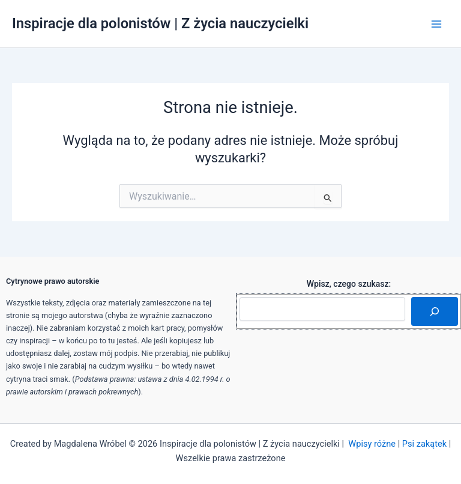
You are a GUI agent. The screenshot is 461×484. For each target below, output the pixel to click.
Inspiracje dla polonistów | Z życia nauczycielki (160, 23)
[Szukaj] (434, 311)
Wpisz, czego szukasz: (349, 284)
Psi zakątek (424, 443)
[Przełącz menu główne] (436, 24)
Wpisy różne (372, 443)
